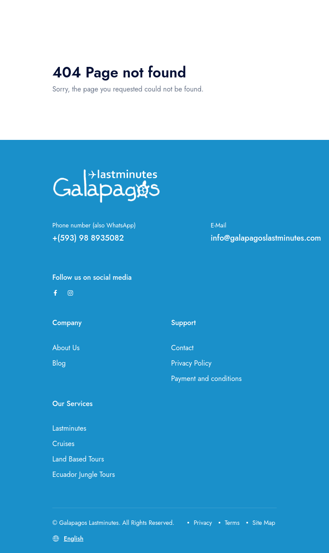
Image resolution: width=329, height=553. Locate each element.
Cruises (63, 444)
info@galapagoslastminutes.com (266, 238)
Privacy (199, 522)
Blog (59, 363)
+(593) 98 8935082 (88, 238)
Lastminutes (69, 428)
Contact (182, 348)
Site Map (260, 522)
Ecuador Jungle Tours (83, 474)
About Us (66, 348)
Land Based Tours (78, 459)
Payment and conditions (206, 379)
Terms (229, 522)
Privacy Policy (191, 363)
